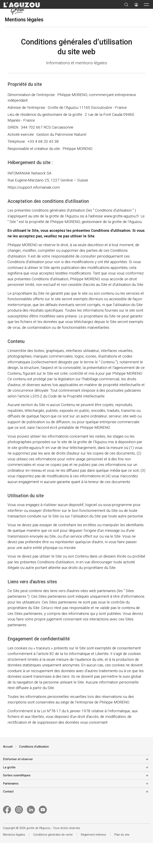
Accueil (8, 746)
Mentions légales (24, 20)
